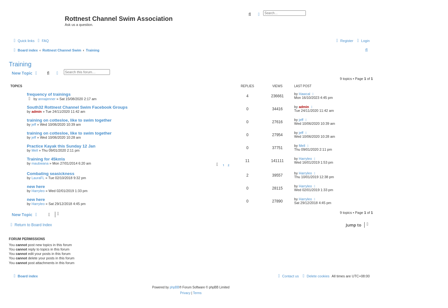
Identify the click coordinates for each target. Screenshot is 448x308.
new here (36, 186)
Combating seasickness (50, 173)
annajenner (47, 99)
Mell (35, 150)
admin (37, 111)
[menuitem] (42, 41)
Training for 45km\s (46, 159)
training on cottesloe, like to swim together (69, 120)
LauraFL (38, 178)
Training (20, 64)
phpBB (174, 287)
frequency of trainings (49, 94)
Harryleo (305, 158)
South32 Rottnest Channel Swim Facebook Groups (77, 107)
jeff (34, 124)
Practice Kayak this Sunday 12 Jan (61, 146)
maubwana (40, 163)
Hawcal (304, 94)
